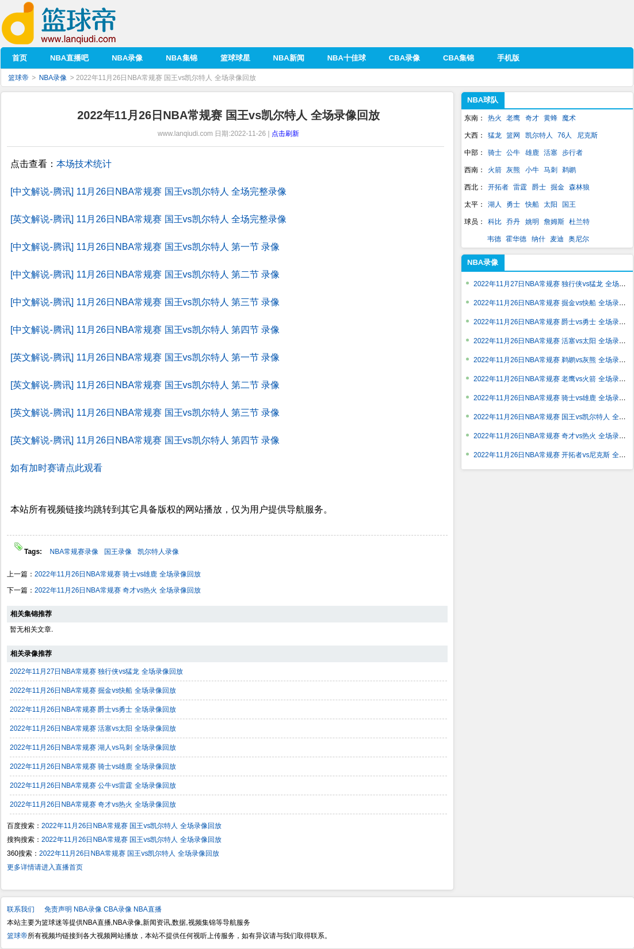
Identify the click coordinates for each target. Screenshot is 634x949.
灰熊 (513, 170)
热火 (495, 118)
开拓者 (498, 187)
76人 (564, 135)
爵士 (539, 187)
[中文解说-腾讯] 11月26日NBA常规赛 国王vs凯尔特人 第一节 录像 (145, 247)
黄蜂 (550, 118)
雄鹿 (532, 153)
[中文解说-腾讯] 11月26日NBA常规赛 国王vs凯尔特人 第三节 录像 (145, 302)
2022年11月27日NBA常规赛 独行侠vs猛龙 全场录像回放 (96, 671)
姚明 (532, 222)
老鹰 (513, 118)
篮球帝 (76, 23)
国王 (569, 204)
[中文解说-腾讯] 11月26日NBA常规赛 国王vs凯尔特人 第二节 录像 (145, 274)
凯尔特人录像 (158, 552)
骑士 (495, 153)
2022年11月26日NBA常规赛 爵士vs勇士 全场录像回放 (93, 709)
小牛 (532, 170)
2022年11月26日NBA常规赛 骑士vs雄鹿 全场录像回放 (118, 574)
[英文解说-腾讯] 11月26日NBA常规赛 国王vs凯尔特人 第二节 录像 (145, 385)
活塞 (550, 153)
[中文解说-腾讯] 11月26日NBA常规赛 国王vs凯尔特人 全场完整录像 (148, 191)
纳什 (538, 239)
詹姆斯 (554, 222)
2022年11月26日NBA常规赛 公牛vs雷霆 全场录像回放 (93, 785)
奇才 (532, 118)
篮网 (513, 135)
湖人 (495, 204)
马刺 (550, 170)
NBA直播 (147, 909)
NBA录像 (53, 78)
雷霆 (520, 187)
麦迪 (557, 239)
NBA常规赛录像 (73, 552)
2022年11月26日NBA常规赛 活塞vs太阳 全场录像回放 (93, 728)
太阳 (550, 204)
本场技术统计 (84, 164)
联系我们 (21, 909)
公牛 (513, 153)
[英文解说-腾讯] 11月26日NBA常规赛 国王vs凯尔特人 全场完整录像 (148, 219)
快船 (532, 204)
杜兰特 (579, 222)
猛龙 (495, 135)
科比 (495, 222)
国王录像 (118, 552)
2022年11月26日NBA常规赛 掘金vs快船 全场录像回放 (93, 690)
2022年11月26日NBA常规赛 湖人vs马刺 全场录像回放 (93, 747)
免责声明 (58, 909)
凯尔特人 (539, 135)
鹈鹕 (569, 170)
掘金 (557, 187)
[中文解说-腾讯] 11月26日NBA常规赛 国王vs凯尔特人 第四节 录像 (145, 330)
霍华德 (516, 239)
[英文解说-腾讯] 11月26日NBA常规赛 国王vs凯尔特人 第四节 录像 (145, 440)
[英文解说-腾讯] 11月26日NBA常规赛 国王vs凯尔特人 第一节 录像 (145, 357)
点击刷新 (285, 134)
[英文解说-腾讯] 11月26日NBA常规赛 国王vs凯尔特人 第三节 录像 (145, 412)
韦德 (494, 239)
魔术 (569, 118)
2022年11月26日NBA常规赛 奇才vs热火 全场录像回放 (118, 590)
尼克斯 (587, 135)
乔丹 (513, 222)
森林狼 (579, 187)
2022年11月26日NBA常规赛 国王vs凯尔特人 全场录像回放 (131, 826)
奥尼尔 (578, 239)
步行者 (572, 153)
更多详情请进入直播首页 (45, 867)
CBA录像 (118, 909)
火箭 (495, 170)
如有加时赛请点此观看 (56, 468)
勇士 (513, 204)
